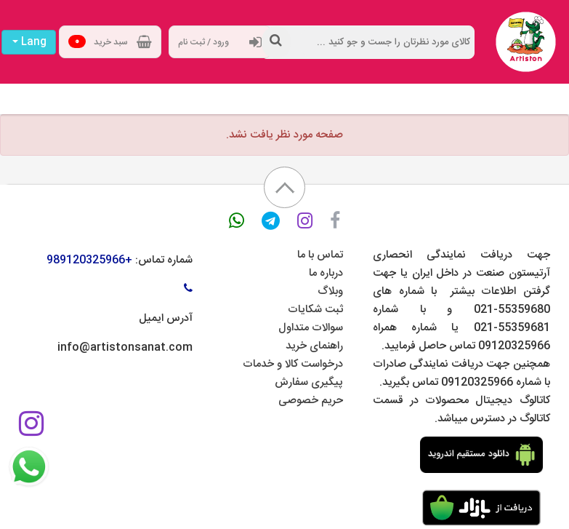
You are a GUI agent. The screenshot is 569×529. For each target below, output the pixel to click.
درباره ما (326, 273)
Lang (29, 42)
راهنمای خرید (314, 346)
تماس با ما (320, 255)
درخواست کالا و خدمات (293, 364)
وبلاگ (330, 291)
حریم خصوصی (310, 400)
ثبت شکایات (315, 310)
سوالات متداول (310, 328)
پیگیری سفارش (309, 382)
